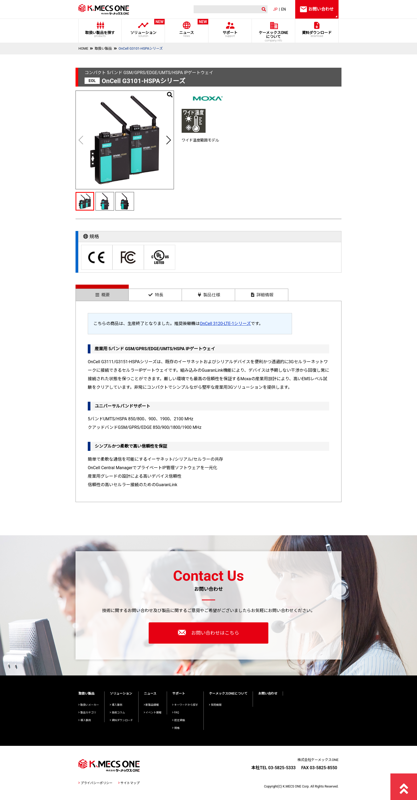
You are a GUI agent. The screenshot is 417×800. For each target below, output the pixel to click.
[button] (168, 140)
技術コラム (117, 712)
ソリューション (143, 28)
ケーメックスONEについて (228, 693)
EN (283, 9)
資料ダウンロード (316, 34)
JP (275, 9)
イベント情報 (153, 712)
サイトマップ (129, 783)
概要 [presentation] (102, 294)
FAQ (175, 712)
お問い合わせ (267, 693)
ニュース (186, 28)
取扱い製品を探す (100, 34)
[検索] (226, 9)
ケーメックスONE (273, 36)
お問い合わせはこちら (208, 632)
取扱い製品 (103, 48)
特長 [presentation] (155, 294)
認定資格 (178, 720)
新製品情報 (151, 704)
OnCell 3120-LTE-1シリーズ (225, 323)
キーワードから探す (185, 704)
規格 (176, 727)
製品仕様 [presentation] (209, 294)
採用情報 (215, 704)
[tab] (102, 293)
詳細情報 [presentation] (262, 294)
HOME (83, 48)
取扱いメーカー (88, 704)
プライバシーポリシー (95, 783)
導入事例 (84, 720)
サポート (229, 34)
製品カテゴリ (87, 712)
